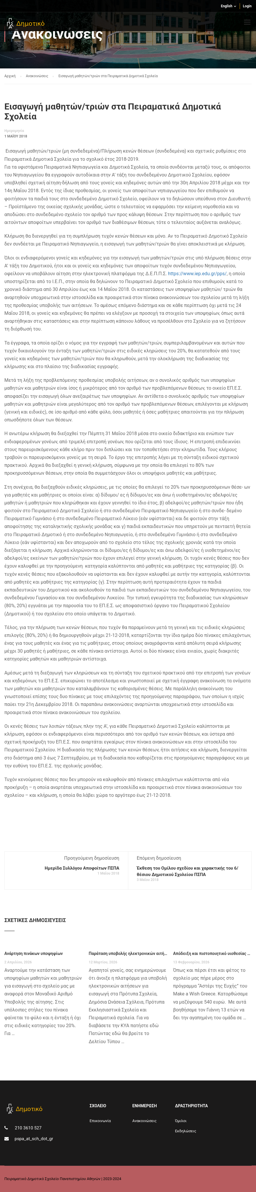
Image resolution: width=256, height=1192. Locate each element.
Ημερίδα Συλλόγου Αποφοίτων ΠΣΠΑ (82, 868)
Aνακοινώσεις (144, 1121)
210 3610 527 (27, 1128)
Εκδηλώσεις (185, 1131)
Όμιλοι (181, 1121)
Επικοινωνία (100, 1121)
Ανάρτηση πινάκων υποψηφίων (33, 953)
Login (247, 6)
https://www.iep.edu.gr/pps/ (197, 273)
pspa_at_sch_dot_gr (34, 1138)
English (226, 6)
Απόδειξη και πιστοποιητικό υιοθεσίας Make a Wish (212, 953)
